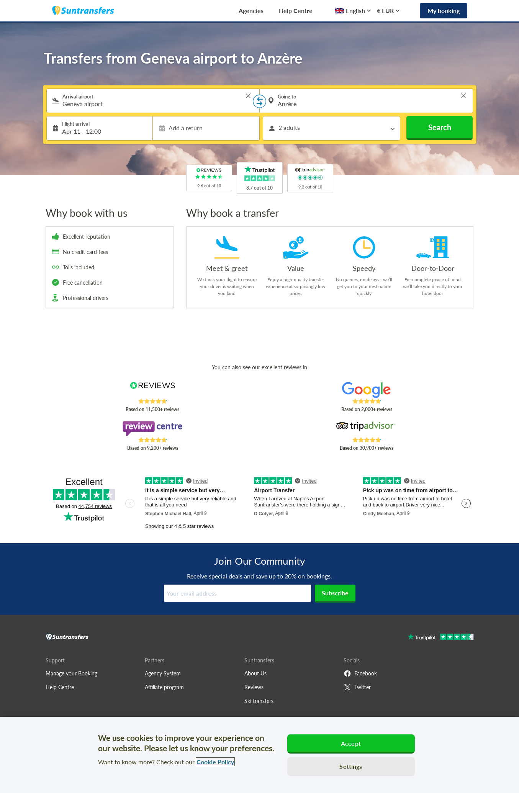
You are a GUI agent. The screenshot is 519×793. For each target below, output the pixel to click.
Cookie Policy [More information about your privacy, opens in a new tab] (215, 761)
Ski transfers (258, 701)
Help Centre (296, 10)
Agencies (251, 10)
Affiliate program (164, 687)
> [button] (248, 95)
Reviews (254, 687)
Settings (350, 766)
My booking (443, 10)
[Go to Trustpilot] (441, 637)
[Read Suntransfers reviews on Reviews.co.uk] (152, 390)
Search (439, 127)
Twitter (357, 687)
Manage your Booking (71, 673)
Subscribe (335, 592)
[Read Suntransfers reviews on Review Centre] (152, 429)
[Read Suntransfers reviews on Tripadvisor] (366, 429)
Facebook (360, 673)
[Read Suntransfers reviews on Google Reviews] (366, 390)
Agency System (163, 673)
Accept (351, 743)
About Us (255, 673)
